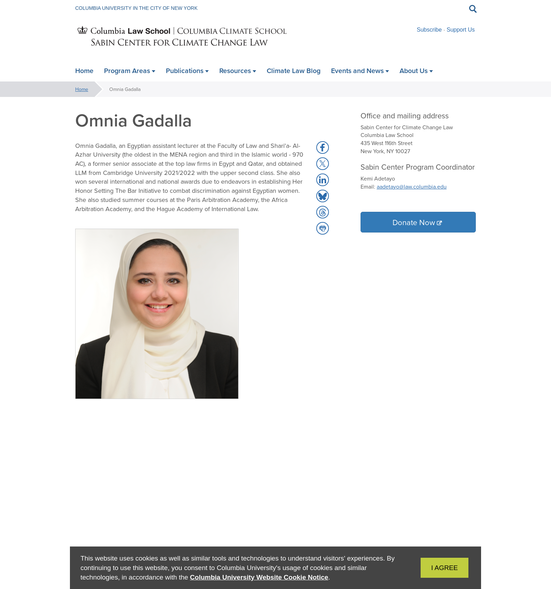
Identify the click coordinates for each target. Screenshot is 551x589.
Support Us (461, 30)
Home (81, 89)
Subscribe (429, 30)
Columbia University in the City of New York (136, 8)
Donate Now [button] (414, 222)
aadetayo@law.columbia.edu (412, 186)
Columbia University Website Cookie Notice (259, 577)
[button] (322, 147)
